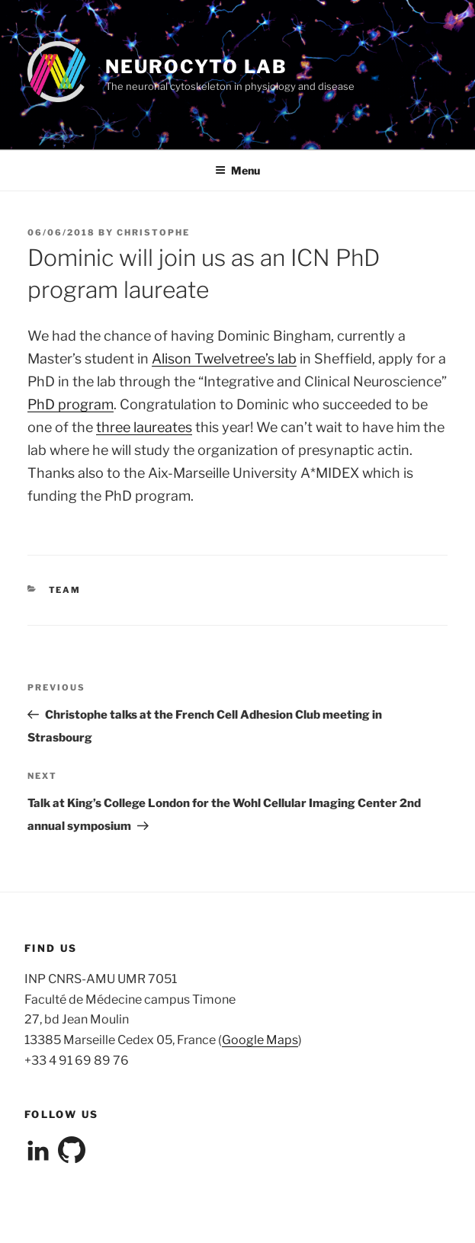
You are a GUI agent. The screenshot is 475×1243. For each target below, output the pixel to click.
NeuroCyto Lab (196, 67)
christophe (153, 232)
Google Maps (260, 1040)
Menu (237, 170)
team (65, 590)
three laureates (144, 427)
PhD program (70, 404)
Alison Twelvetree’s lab (224, 359)
